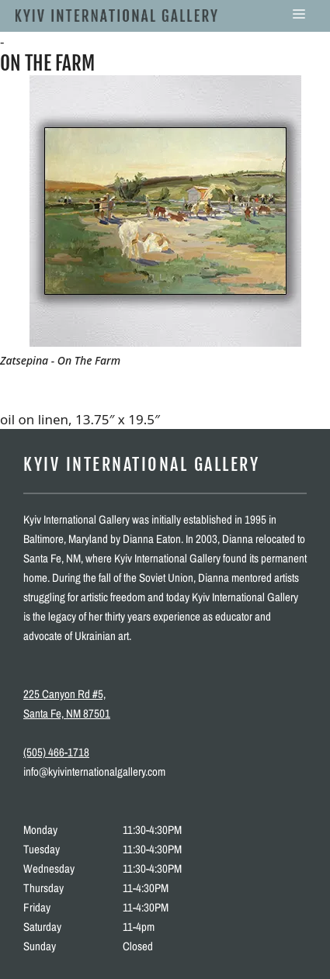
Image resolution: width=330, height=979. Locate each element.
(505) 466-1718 (56, 752)
